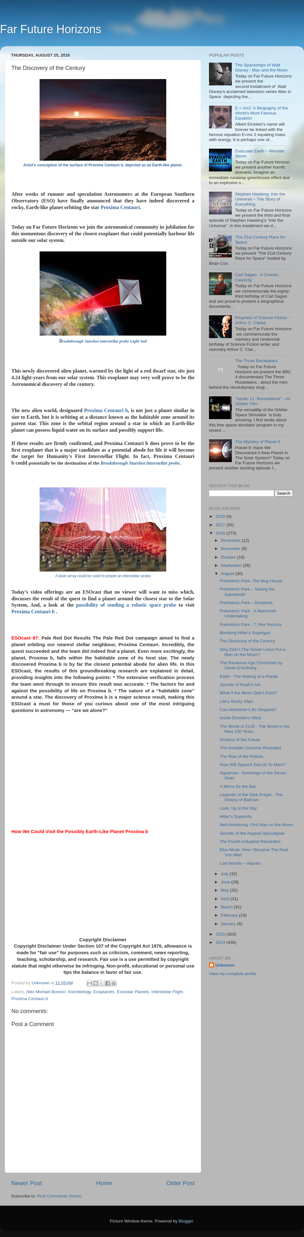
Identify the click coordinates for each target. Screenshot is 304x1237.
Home (104, 1183)
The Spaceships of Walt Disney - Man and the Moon (261, 67)
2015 (221, 934)
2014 (221, 942)
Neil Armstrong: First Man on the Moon (256, 824)
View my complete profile (232, 973)
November (231, 548)
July (225, 873)
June (226, 882)
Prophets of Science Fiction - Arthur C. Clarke (262, 320)
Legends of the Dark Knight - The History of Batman (251, 797)
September (232, 565)
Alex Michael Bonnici (46, 991)
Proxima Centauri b (106, 410)
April (226, 898)
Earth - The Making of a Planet (249, 676)
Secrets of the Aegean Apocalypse (252, 833)
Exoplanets (104, 991)
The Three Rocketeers (256, 360)
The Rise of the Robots (241, 756)
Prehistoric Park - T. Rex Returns (251, 624)
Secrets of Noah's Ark (240, 684)
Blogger (186, 1221)
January (229, 923)
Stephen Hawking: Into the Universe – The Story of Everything (260, 199)
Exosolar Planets (133, 991)
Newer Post (26, 1183)
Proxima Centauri (120, 207)
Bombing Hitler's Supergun (245, 632)
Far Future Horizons (50, 29)
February (230, 915)
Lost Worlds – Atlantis (240, 863)
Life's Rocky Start (236, 701)
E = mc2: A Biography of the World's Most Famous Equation (261, 113)
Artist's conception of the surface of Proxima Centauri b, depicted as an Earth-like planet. (102, 165)
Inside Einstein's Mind (240, 717)
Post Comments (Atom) (59, 1196)
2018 (221, 516)
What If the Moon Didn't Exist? (248, 692)
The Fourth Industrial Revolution (250, 841)
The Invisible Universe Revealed (250, 747)
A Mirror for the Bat (238, 786)
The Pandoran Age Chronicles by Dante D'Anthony (251, 665)
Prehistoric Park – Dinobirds (246, 602)
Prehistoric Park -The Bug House (251, 580)
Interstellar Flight (167, 991)
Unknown (225, 965)
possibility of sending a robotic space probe (126, 605)
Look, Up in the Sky (238, 808)
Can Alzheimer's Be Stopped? (248, 709)
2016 (221, 533)
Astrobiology (79, 991)
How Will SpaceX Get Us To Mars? (253, 764)
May (225, 890)
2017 (221, 525)
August (228, 573)
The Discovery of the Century (247, 641)
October (229, 557)
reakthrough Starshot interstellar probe (142, 463)
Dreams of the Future (240, 739)
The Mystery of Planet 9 (257, 441)
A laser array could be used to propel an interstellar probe (103, 576)
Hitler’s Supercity (236, 816)
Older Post (181, 1183)
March (227, 907)
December (231, 540)
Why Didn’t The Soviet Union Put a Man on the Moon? (253, 652)
